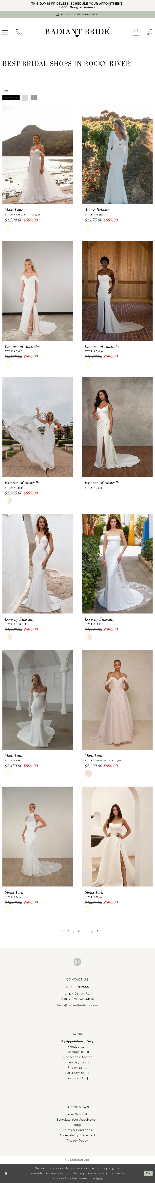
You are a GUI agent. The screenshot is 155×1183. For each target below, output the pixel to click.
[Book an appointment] (77, 14)
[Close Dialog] (6, 1173)
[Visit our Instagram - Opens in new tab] (77, 962)
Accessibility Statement (77, 1135)
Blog (77, 1124)
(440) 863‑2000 (77, 987)
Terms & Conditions (77, 1130)
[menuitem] (19, 32)
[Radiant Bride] (77, 32)
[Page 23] (91, 930)
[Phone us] (19, 32)
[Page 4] (78, 930)
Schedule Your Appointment (78, 1119)
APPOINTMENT (111, 3)
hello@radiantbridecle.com (77, 1005)
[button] (11, 97)
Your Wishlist (77, 1114)
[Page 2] (68, 930)
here (99, 1178)
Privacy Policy (77, 1140)
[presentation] (37, 154)
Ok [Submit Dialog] (148, 1173)
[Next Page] (97, 930)
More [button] (5, 91)
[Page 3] (73, 930)
